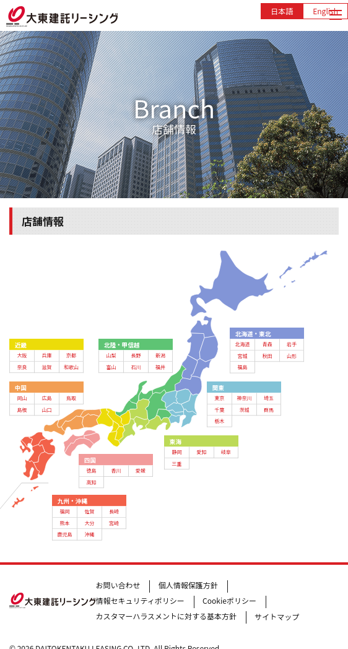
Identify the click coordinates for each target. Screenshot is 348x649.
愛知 (201, 452)
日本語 (282, 11)
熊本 (65, 522)
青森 (267, 344)
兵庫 (46, 355)
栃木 (220, 421)
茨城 (245, 409)
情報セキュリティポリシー (139, 600)
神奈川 (244, 398)
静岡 (176, 452)
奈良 (22, 366)
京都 (71, 355)
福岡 (65, 511)
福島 (243, 367)
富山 (111, 366)
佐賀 (90, 511)
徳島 (91, 470)
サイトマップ (276, 616)
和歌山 (71, 366)
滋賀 (46, 366)
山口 (46, 409)
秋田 (267, 355)
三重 (176, 463)
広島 (46, 398)
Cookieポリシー (229, 600)
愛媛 (141, 470)
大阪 (22, 355)
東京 (220, 398)
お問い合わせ (117, 585)
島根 (22, 409)
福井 (160, 366)
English (325, 11)
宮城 (243, 355)
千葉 (220, 409)
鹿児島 (65, 534)
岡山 (22, 398)
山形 (292, 355)
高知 (91, 482)
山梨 (111, 355)
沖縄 (90, 534)
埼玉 (269, 398)
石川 (136, 366)
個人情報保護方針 (188, 585)
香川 (116, 470)
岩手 (292, 344)
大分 (90, 522)
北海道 (242, 344)
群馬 (269, 409)
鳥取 (71, 398)
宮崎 (114, 522)
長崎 (114, 511)
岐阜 (226, 452)
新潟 (160, 355)
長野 (136, 355)
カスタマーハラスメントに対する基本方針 (166, 616)
